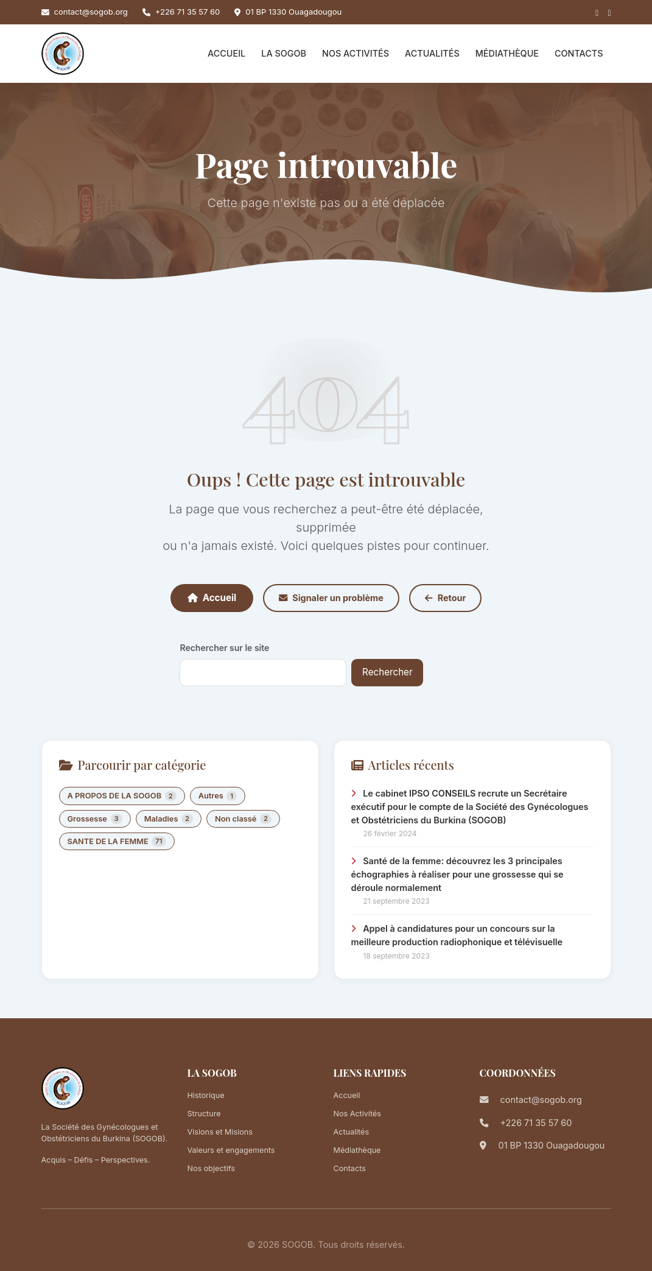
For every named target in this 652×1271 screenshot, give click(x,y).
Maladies (168, 819)
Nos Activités (355, 53)
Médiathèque (507, 53)
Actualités (432, 53)
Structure (204, 1113)
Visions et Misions (220, 1131)
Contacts (579, 53)
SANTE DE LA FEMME (117, 841)
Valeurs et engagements (231, 1150)
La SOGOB (283, 53)
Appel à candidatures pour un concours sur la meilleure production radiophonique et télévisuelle (457, 935)
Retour (445, 598)
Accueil (226, 53)
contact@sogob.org (91, 11)
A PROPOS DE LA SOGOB (122, 796)
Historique (206, 1095)
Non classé (243, 819)
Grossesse (95, 819)
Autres (217, 796)
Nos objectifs (211, 1168)
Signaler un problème (331, 598)
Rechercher (387, 672)
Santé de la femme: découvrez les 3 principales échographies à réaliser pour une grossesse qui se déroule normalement (457, 874)
